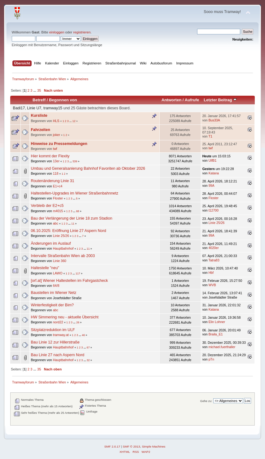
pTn (211, 359)
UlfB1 (213, 160)
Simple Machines (154, 446)
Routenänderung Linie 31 (52, 181)
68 (77, 211)
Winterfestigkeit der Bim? (52, 305)
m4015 (58, 211)
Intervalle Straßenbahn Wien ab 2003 (63, 256)
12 (74, 121)
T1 (210, 136)
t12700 (214, 210)
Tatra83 (213, 260)
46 (83, 335)
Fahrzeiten (40, 130)
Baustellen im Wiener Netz (53, 293)
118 (56, 173)
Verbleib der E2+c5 (47, 205)
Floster (58, 198)
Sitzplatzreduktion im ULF (53, 330)
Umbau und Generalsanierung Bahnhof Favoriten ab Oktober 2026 (88, 168)
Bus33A (214, 120)
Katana (214, 173)
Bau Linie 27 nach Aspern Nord (57, 355)
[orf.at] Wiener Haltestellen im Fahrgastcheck (69, 280)
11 (72, 223)
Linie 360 (59, 261)
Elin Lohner (217, 322)
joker (56, 135)
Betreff (39, 100)
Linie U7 (34, 108)
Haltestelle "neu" (45, 268)
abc (55, 223)
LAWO (58, 273)
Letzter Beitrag (220, 100)
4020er (214, 248)
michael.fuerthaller (222, 347)
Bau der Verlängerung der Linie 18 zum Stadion (71, 218)
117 (78, 273)
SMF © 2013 (131, 446)
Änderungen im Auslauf (51, 243)
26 (77, 322)
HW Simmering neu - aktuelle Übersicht (64, 317)
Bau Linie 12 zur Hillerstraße (55, 342)
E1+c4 (57, 186)
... (35, 90)
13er (56, 161)
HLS (56, 121)
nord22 (58, 322)
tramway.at (61, 335)
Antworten (171, 100)
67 (88, 347)
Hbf (211, 272)
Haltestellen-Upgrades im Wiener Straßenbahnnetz (74, 193)
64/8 (56, 285)
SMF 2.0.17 (112, 446)
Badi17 (19, 108)
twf (55, 149)
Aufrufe (192, 100)
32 (88, 360)
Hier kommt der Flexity (50, 156)
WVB (212, 285)
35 (39, 90)
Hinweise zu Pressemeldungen (59, 144)
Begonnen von (63, 100)
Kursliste (39, 115)
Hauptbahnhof (63, 248)
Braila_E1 (216, 334)
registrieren (82, 32)
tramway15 (52, 108)
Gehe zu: (206, 401)
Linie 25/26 (217, 223)
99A (211, 185)
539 (75, 161)
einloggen (56, 32)
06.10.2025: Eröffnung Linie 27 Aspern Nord (68, 231)
